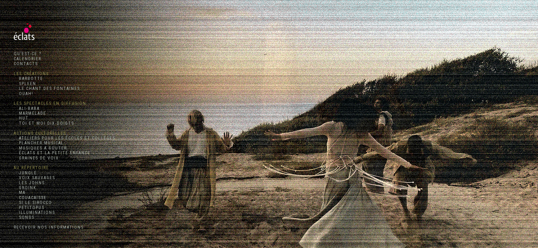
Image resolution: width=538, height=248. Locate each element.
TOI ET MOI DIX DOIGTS (44, 123)
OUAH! (23, 93)
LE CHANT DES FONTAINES (47, 88)
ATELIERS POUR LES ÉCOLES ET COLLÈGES (64, 138)
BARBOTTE (28, 78)
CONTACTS (26, 63)
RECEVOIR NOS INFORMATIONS (49, 227)
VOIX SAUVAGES (34, 177)
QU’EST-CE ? (27, 53)
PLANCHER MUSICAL (39, 143)
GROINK (25, 187)
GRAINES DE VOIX (36, 158)
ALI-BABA (27, 108)
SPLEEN (25, 83)
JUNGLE (25, 172)
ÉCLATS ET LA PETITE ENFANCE (52, 153)
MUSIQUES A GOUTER (40, 148)
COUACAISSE (30, 197)
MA (20, 192)
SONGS (24, 217)
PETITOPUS (29, 207)
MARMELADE (30, 113)
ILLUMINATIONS (34, 212)
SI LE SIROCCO (33, 202)
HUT (21, 118)
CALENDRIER (27, 58)
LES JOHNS (29, 182)
